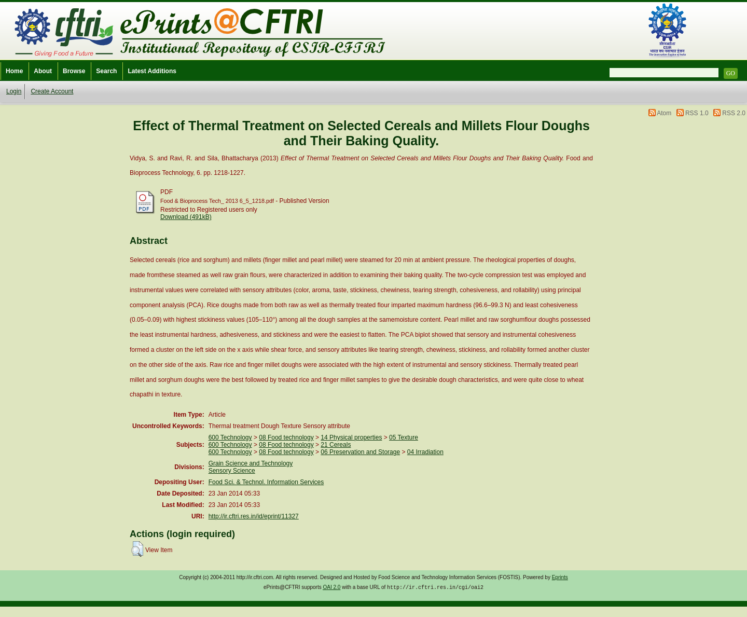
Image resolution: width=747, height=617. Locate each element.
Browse (74, 71)
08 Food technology (286, 437)
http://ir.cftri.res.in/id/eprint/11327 (254, 516)
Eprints (560, 577)
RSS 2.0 (733, 113)
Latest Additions (152, 71)
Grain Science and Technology (251, 463)
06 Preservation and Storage (360, 452)
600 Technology (230, 437)
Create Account (52, 91)
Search (106, 71)
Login (13, 91)
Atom (664, 113)
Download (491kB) (186, 217)
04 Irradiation (425, 452)
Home (14, 71)
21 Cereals (336, 444)
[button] (137, 549)
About (43, 71)
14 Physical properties (351, 437)
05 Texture (403, 437)
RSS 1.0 (697, 113)
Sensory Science (232, 470)
